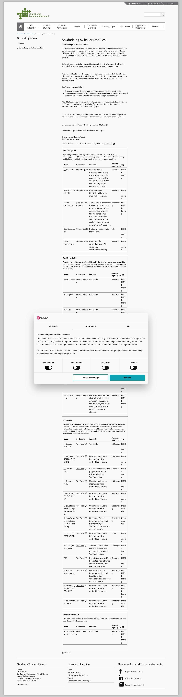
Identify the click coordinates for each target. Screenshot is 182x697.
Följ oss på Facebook (132, 671)
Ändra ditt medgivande (70, 139)
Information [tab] (91, 326)
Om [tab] (128, 326)
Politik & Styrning (46, 26)
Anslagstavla (136, 4)
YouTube (80, 443)
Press (69, 678)
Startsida (20, 34)
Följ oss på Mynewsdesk (133, 685)
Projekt (77, 26)
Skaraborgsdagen (108, 26)
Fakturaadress (22, 684)
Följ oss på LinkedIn (132, 678)
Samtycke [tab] (53, 326)
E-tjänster (154, 4)
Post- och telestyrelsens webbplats (91, 125)
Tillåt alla (127, 378)
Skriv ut (67, 653)
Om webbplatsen (29, 34)
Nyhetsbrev (125, 26)
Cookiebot (108, 144)
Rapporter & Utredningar (140, 26)
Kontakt (155, 26)
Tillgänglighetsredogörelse (77, 675)
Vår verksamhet (31, 26)
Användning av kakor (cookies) (78, 681)
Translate (169, 4)
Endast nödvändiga (90, 378)
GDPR (70, 670)
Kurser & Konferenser (62, 26)
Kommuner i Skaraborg (92, 26)
